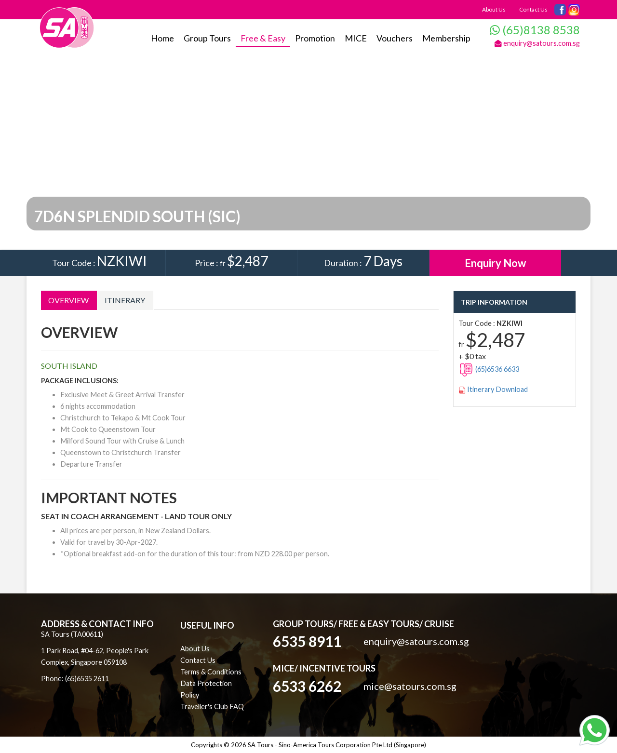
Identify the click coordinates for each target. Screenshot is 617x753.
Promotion (315, 38)
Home (162, 38)
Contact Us (533, 9)
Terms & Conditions (210, 672)
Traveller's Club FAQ (212, 706)
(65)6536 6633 (488, 369)
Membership (446, 38)
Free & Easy (263, 38)
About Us (494, 9)
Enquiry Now (495, 262)
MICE (356, 38)
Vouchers (394, 38)
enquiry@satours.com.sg (537, 43)
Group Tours (207, 38)
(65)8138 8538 (535, 30)
